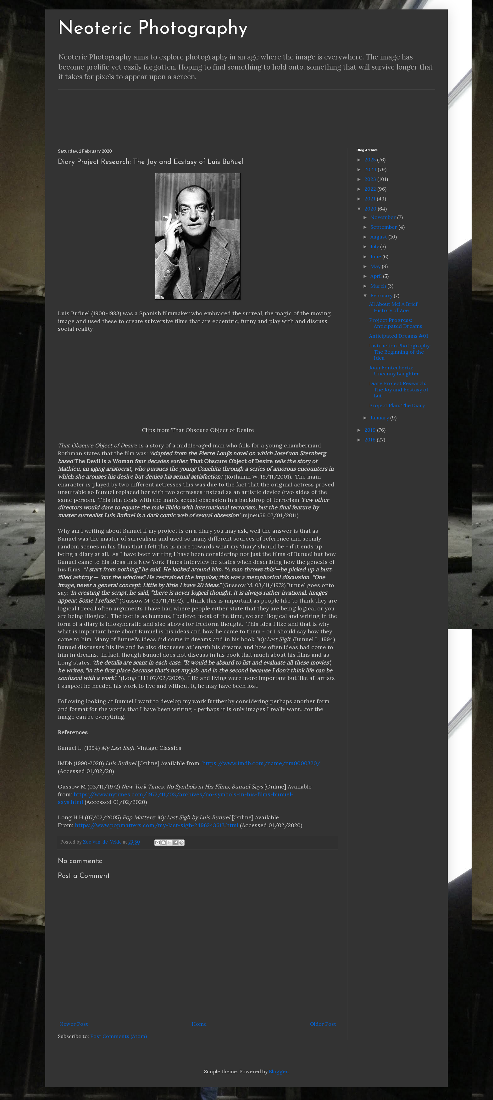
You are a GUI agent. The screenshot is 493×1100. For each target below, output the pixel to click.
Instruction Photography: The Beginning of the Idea (400, 351)
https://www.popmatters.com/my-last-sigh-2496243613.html (156, 825)
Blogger (278, 1071)
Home (199, 1024)
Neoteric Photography (153, 29)
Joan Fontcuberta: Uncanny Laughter (394, 370)
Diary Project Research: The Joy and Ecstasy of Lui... (398, 389)
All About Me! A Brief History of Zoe (393, 307)
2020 (371, 208)
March (378, 286)
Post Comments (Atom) (118, 1036)
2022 (370, 189)
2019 (370, 430)
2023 (370, 179)
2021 (370, 198)
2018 (370, 439)
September (384, 227)
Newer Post (73, 1024)
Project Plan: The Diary (397, 405)
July (375, 246)
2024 (371, 169)
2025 (370, 159)
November (383, 217)
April (376, 276)
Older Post (323, 1024)
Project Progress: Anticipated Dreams (395, 323)
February (382, 295)
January (380, 417)
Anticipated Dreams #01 (398, 336)
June (376, 256)
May (376, 266)
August (379, 236)
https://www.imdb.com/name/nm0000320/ (261, 763)
